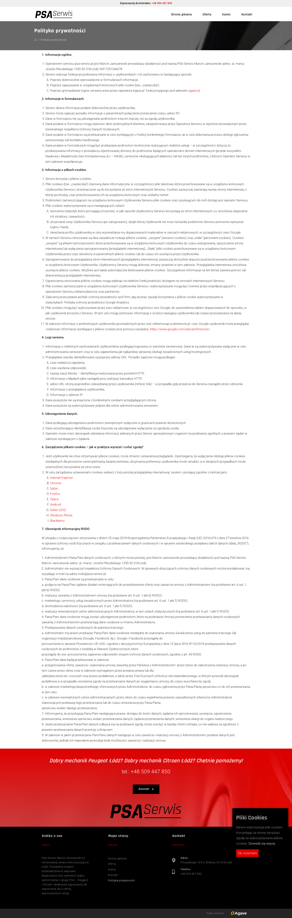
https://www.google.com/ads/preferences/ (180, 329)
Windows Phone (61, 515)
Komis (112, 869)
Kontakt (113, 875)
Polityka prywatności (54, 39)
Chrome (55, 483)
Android (55, 504)
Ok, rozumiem (247, 853)
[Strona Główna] (35, 39)
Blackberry (57, 520)
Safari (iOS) (58, 510)
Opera (54, 499)
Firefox (55, 494)
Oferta (112, 863)
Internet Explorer (61, 478)
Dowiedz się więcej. (262, 843)
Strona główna (117, 858)
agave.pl (194, 90)
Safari (54, 488)
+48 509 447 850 (162, 3)
